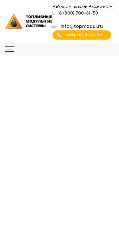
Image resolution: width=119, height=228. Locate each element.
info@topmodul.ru (82, 26)
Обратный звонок (85, 35)
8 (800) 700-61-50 (78, 13)
